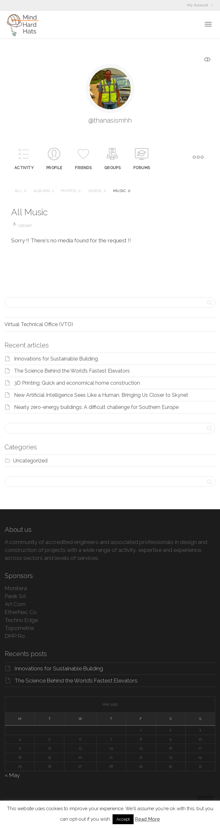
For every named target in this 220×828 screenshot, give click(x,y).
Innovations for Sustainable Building (56, 359)
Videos (97, 191)
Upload (21, 225)
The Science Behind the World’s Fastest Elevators (72, 371)
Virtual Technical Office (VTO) (38, 324)
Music (121, 191)
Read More (147, 819)
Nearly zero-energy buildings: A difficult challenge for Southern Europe (96, 407)
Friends (83, 168)
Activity (23, 168)
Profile (54, 168)
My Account (198, 5)
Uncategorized (30, 461)
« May (12, 775)
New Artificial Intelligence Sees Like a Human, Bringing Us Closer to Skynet (101, 395)
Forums (141, 168)
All (20, 191)
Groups (112, 168)
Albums (43, 191)
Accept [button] (123, 819)
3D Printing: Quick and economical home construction (77, 383)
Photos (71, 191)
